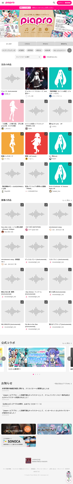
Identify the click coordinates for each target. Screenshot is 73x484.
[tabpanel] (36, 359)
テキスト (45, 44)
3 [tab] (37, 374)
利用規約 (33, 469)
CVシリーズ (60, 469)
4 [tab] (39, 374)
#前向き (38, 50)
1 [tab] (33, 374)
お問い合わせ (52, 469)
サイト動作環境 (7, 469)
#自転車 (47, 50)
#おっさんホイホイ (60, 50)
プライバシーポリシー (42, 469)
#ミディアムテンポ (9, 50)
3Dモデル (64, 44)
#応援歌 (21, 50)
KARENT (67, 469)
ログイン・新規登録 (64, 3)
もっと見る (67, 200)
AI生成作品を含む (50, 57)
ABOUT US (37, 471)
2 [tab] (35, 374)
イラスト (27, 44)
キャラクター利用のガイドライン (21, 469)
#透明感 (30, 50)
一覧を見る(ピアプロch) (63, 383)
